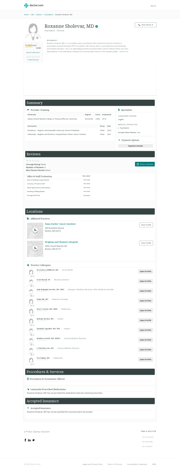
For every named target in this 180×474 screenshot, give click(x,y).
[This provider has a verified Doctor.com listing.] (96, 26)
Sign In (153, 6)
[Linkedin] (29, 440)
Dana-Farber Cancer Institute (60, 223)
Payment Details (135, 146)
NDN (154, 464)
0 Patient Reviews (33, 60)
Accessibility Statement (137, 464)
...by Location (146, 446)
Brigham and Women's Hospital (61, 242)
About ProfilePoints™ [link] (33, 53)
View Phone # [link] (145, 25)
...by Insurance (147, 437)
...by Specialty (147, 441)
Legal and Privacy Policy (93, 464)
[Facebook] (25, 440)
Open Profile (145, 271)
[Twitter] (33, 440)
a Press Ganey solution (37, 431)
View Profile (146, 225)
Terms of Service (115, 464)
